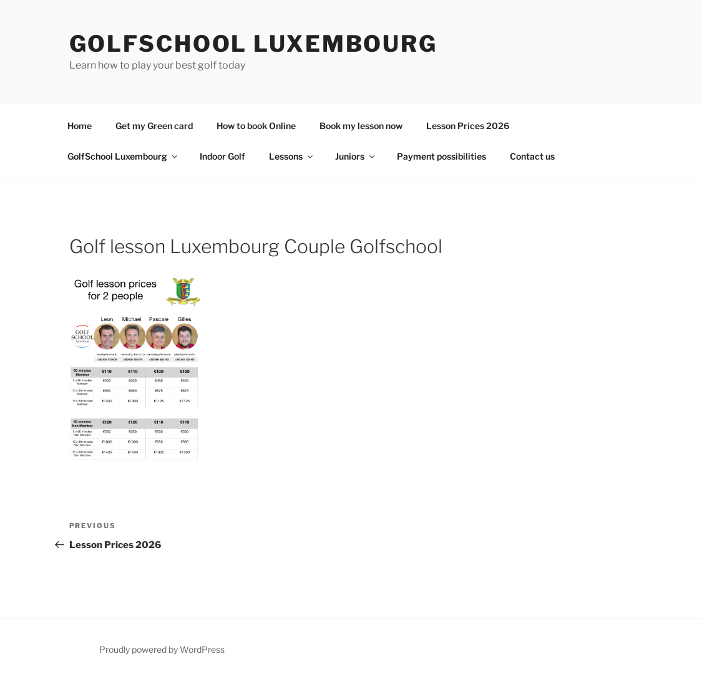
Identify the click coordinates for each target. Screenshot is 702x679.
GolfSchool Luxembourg (253, 43)
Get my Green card (154, 125)
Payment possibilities (441, 156)
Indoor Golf (222, 156)
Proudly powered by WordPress (162, 649)
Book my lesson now (360, 125)
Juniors (355, 156)
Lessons (291, 156)
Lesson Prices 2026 (467, 125)
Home (79, 125)
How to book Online (256, 125)
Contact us (532, 156)
